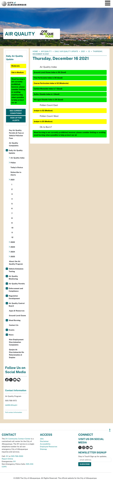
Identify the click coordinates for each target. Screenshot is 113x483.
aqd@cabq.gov (11, 405)
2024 (13, 252)
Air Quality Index (18, 158)
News (11, 335)
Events (11, 330)
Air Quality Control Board (17, 304)
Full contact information (13, 412)
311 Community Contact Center (17, 439)
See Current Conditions (16, 112)
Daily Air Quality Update (66, 51)
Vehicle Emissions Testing (16, 270)
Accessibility (45, 444)
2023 (13, 247)
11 (12, 233)
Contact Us (13, 325)
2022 (13, 242)
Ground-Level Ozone (17, 316)
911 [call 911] (14, 461)
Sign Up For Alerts (16, 119)
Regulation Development (14, 297)
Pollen (13, 163)
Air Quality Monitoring (13, 277)
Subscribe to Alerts (16, 173)
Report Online (7, 459)
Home (35, 51)
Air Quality (46, 51)
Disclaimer (44, 441)
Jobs (42, 439)
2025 (13, 257)
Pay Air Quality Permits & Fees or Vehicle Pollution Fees (16, 134)
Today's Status (17, 167)
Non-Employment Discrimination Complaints (16, 342)
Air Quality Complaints (13, 144)
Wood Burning (14, 320)
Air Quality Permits (17, 284)
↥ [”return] (109, 430)
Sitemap (43, 449)
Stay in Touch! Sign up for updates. (92, 456)
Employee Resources (48, 447)
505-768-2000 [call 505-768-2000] (17, 456)
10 (12, 228)
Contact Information (15, 390)
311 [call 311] (7, 456)
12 (89, 51)
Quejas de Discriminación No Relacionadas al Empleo (16, 354)
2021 (83, 51)
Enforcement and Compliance (16, 289)
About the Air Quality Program (16, 262)
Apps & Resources (16, 311)
